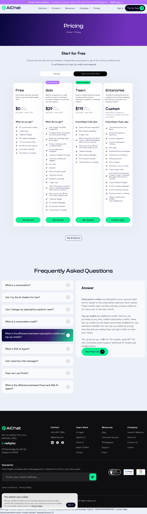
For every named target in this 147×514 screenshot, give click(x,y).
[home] (11, 8)
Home (69, 32)
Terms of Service (9, 487)
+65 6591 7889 (58, 432)
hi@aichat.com (57, 437)
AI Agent (80, 432)
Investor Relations (135, 432)
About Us (131, 437)
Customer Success (110, 437)
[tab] (57, 73)
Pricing (96, 8)
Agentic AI (80, 437)
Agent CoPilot (82, 447)
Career (130, 447)
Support (105, 447)
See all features (73, 238)
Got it (70, 505)
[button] (43, 8)
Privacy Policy (25, 487)
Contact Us (132, 442)
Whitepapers (107, 442)
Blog (104, 432)
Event (104, 452)
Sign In (120, 8)
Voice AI (80, 442)
